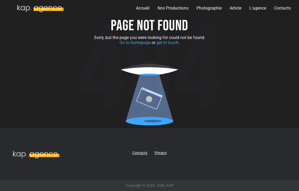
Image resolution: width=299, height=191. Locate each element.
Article (235, 8)
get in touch (167, 42)
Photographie (209, 8)
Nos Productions (173, 8)
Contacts (282, 8)
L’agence (257, 8)
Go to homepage (135, 42)
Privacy (161, 153)
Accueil (143, 8)
